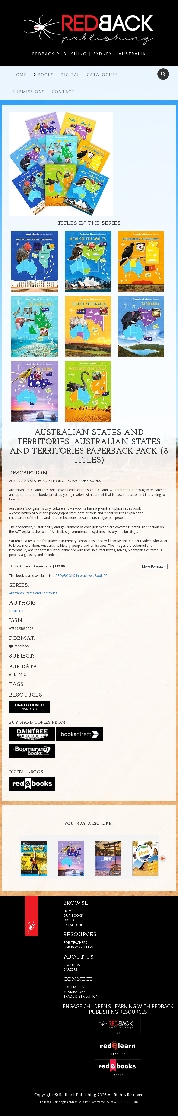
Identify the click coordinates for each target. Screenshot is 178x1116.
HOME (68, 911)
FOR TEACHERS (75, 942)
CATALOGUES (74, 925)
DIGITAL (70, 920)
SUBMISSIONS (75, 991)
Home (20, 74)
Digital (70, 74)
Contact (63, 91)
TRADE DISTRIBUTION (81, 996)
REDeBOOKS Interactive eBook (81, 575)
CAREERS (70, 969)
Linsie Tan (16, 610)
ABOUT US (72, 965)
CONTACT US (74, 987)
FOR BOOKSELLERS (79, 947)
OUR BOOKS (73, 915)
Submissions (29, 91)
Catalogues (102, 74)
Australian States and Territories (33, 593)
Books (46, 74)
